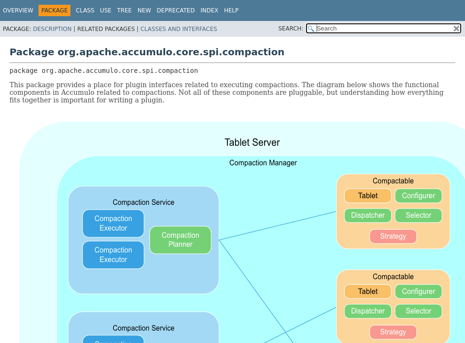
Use (105, 10)
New (144, 10)
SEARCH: (291, 28)
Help (231, 10)
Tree (124, 10)
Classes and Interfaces (178, 29)
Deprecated (176, 10)
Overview (18, 10)
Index (209, 10)
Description (52, 29)
